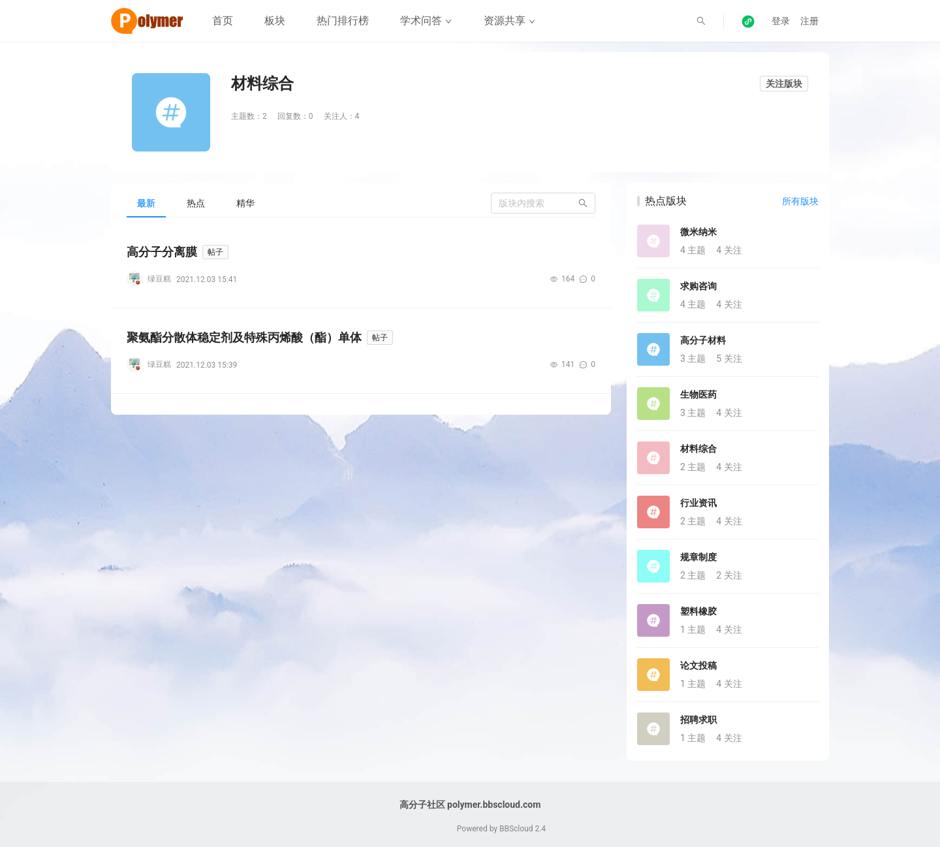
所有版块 (800, 201)
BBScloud (516, 828)
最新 (146, 203)
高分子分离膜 (162, 252)
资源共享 (509, 20)
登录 (781, 21)
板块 (274, 20)
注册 (809, 21)
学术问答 (426, 20)
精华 (245, 203)
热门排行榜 (343, 20)
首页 (222, 20)
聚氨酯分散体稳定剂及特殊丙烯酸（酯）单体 (244, 337)
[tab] (146, 203)
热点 (196, 203)
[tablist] (361, 202)
